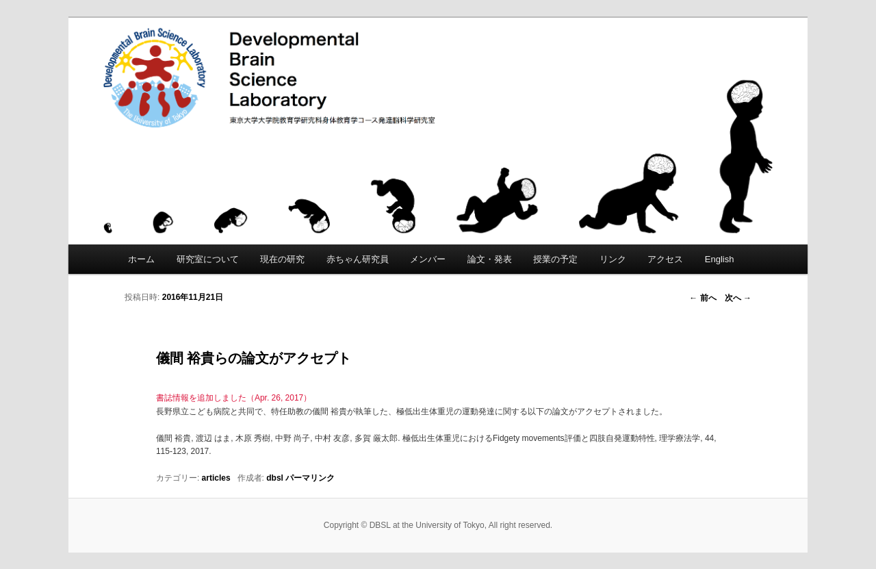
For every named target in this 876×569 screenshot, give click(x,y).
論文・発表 (489, 259)
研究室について (208, 259)
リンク (613, 259)
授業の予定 (555, 259)
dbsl (274, 478)
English (719, 259)
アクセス (665, 259)
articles (216, 478)
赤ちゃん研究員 (357, 259)
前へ (702, 298)
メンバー (428, 259)
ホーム (141, 259)
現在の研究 (282, 259)
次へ (738, 298)
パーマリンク (310, 478)
